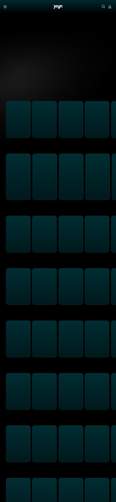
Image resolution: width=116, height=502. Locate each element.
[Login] (110, 6)
